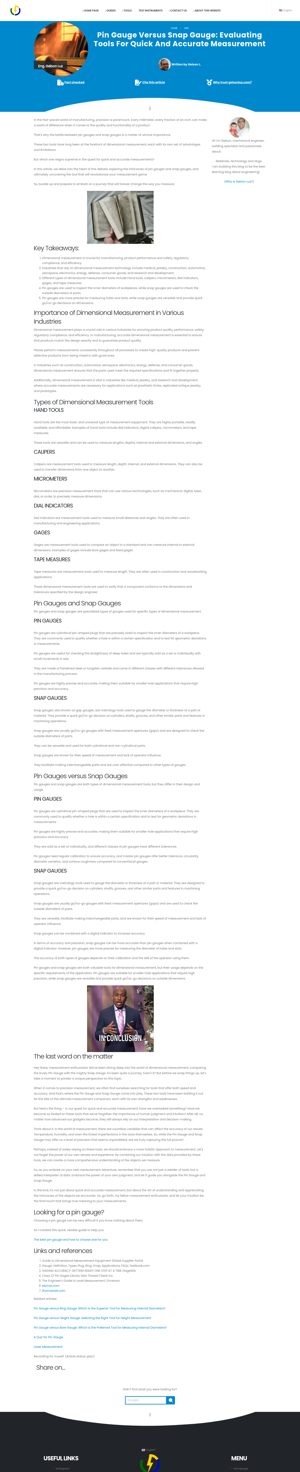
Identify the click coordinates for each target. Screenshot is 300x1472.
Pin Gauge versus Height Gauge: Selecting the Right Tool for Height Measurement (92, 1318)
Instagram (63, 1468)
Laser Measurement (48, 1347)
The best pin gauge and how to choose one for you (71, 1240)
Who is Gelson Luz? (239, 181)
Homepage (241, 1468)
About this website (206, 11)
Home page (90, 11)
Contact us (178, 11)
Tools (127, 11)
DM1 (186, 28)
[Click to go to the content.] (150, 108)
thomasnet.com (53, 1291)
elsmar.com (50, 1286)
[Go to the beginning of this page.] (150, 1414)
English (285, 10)
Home (174, 28)
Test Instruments (150, 11)
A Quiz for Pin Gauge (48, 1337)
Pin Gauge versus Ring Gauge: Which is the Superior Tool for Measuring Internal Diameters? (99, 1308)
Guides (110, 11)
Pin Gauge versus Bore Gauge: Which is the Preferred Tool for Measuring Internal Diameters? (100, 1327)
